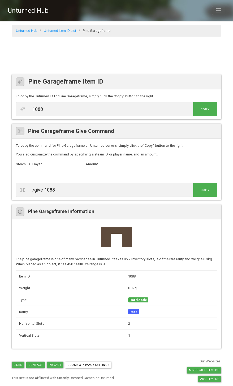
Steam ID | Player (29, 164)
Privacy (55, 365)
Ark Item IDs (209, 379)
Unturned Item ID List (60, 31)
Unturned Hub (28, 10)
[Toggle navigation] (218, 10)
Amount (92, 164)
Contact (35, 365)
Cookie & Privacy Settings (88, 365)
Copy (205, 109)
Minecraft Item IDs (204, 370)
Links (18, 365)
